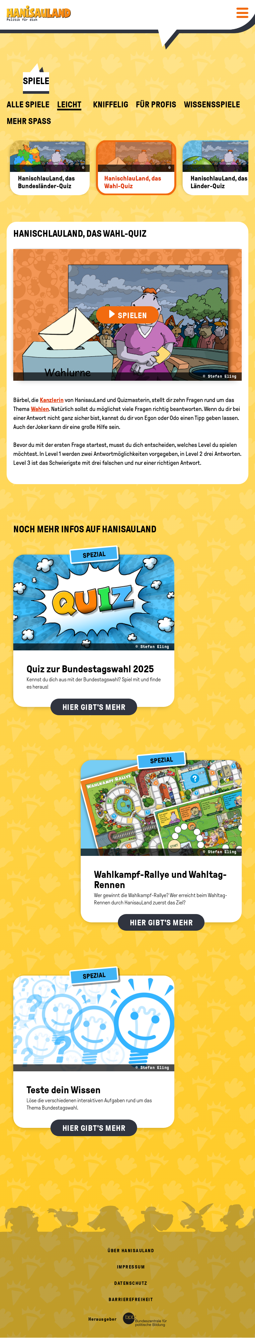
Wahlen (40, 409)
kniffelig (110, 104)
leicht (69, 104)
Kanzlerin (51, 400)
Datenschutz (130, 1283)
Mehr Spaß (29, 121)
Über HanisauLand (131, 1250)
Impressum (131, 1267)
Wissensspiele (212, 104)
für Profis (156, 104)
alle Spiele (28, 104)
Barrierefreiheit (131, 1299)
